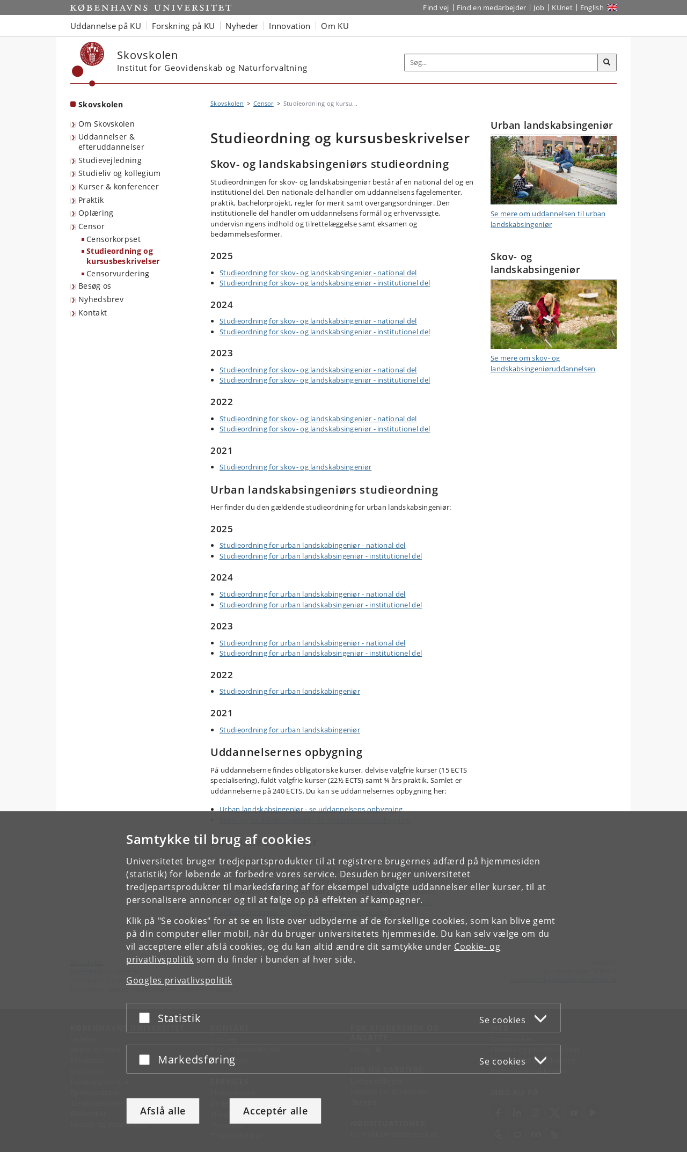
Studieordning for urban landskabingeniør (290, 691)
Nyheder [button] (241, 25)
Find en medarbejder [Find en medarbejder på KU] (492, 7)
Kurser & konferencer (118, 186)
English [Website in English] (592, 7)
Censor (91, 226)
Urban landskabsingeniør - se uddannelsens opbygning (311, 809)
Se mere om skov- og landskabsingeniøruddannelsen (543, 363)
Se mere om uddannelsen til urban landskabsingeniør (548, 219)
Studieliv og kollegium (119, 173)
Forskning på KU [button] (183, 25)
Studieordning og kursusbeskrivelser (122, 256)
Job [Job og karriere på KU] (538, 7)
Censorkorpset (113, 239)
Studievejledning (110, 160)
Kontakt (92, 312)
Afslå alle (163, 1110)
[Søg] (607, 63)
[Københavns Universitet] (88, 64)
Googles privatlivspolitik (179, 980)
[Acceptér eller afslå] (147, 1017)
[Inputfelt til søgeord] (501, 62)
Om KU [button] (335, 25)
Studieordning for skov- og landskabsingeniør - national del (318, 272)
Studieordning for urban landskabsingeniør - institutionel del (321, 556)
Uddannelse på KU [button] (105, 25)
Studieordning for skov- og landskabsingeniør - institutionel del (325, 283)
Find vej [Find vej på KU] (436, 7)
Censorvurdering (118, 273)
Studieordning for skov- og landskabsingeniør (295, 467)
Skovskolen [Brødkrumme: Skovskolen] (227, 103)
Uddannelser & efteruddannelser (111, 141)
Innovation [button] (289, 25)
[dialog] (343, 981)
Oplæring (95, 213)
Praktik (91, 200)
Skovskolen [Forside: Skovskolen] (100, 104)
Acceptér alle (275, 1110)
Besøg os (94, 286)
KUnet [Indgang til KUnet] (562, 7)
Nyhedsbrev (100, 299)
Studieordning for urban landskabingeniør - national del (313, 545)
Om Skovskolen (106, 124)
